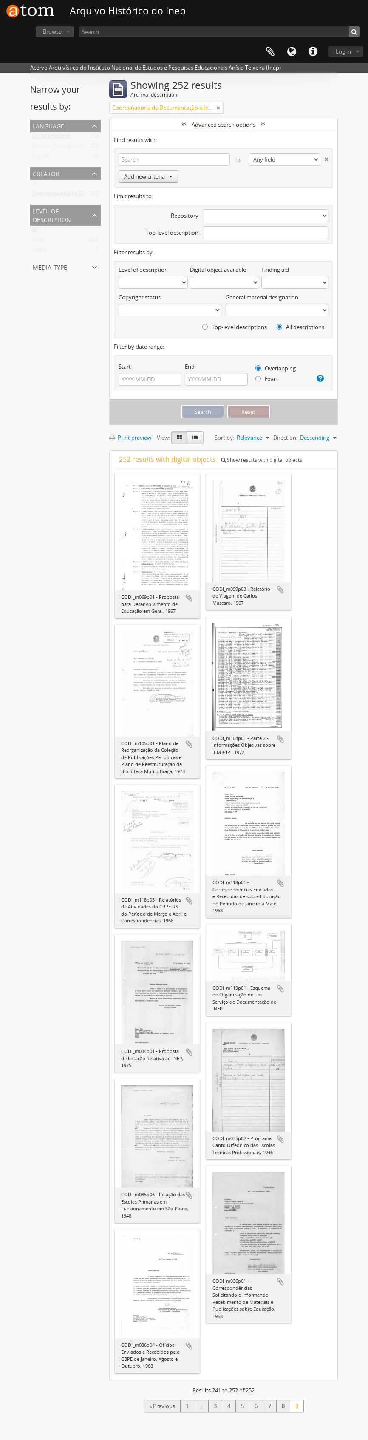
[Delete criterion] (324, 157)
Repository (184, 215)
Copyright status (140, 297)
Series (39, 251)
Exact (266, 379)
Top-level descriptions (234, 327)
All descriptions (300, 327)
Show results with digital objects (261, 460)
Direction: (285, 437)
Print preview (130, 437)
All (35, 185)
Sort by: (224, 437)
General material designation (262, 297)
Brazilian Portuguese (58, 147)
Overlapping (275, 368)
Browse (52, 31)
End (190, 366)
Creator (46, 173)
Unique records (51, 137)
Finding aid (275, 269)
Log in (343, 51)
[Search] (219, 31)
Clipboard (270, 52)
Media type (50, 266)
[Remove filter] (218, 107)
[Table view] (195, 437)
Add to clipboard (189, 598)
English (41, 158)
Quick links (312, 52)
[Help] (319, 378)
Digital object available (218, 269)
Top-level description (172, 232)
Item (38, 241)
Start (125, 366)
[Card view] (179, 437)
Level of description (52, 215)
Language (291, 52)
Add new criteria (148, 176)
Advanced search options (223, 124)
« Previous (162, 1406)
